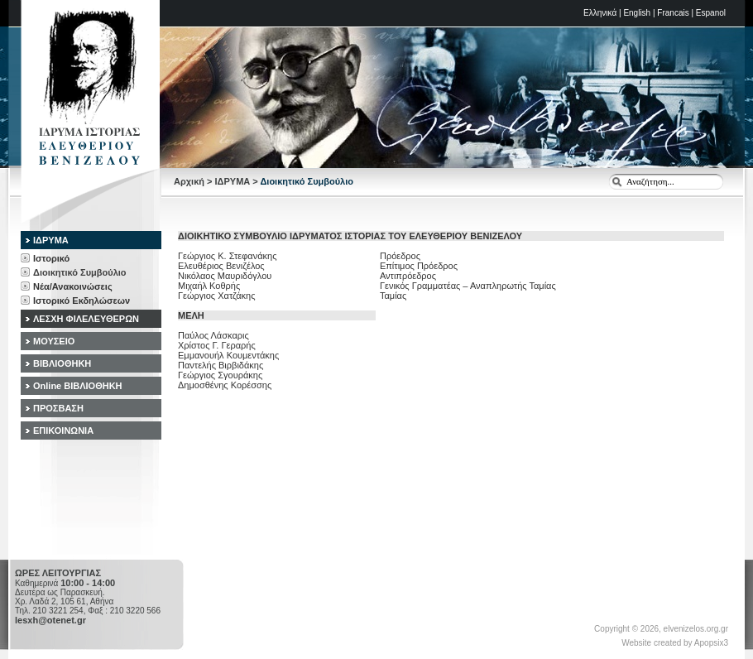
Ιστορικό (51, 258)
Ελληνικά (599, 12)
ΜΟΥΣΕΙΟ (53, 341)
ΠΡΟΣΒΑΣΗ (58, 408)
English (636, 12)
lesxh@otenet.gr (50, 620)
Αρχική (189, 181)
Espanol (711, 12)
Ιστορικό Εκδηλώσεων (81, 300)
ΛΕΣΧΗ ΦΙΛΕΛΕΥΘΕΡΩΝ (86, 319)
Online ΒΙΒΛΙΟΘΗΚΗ (77, 386)
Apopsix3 (711, 642)
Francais (672, 12)
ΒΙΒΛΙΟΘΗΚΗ (62, 363)
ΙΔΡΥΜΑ (233, 181)
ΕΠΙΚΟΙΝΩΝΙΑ (63, 430)
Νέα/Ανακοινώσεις (73, 286)
